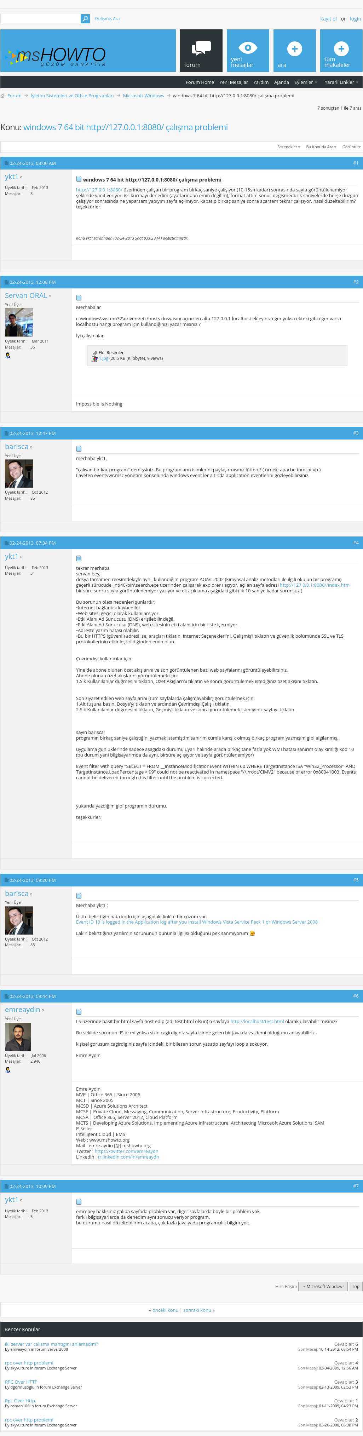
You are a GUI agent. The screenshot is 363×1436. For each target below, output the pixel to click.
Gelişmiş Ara (107, 19)
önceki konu (165, 1310)
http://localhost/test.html (257, 1021)
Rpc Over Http (20, 1400)
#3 (356, 433)
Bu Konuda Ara (320, 146)
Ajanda (281, 82)
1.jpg (103, 358)
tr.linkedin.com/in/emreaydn (128, 1157)
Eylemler (303, 82)
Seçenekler (287, 146)
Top (355, 1286)
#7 (356, 1186)
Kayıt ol (329, 18)
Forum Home (200, 82)
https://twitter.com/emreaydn (127, 1151)
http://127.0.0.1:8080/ (99, 189)
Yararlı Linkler (339, 82)
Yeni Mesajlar (233, 82)
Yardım (261, 82)
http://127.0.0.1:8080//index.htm (315, 585)
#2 (356, 281)
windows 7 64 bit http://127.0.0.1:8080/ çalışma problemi (125, 127)
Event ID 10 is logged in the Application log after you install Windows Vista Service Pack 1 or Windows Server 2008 (197, 922)
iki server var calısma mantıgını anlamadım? (51, 1344)
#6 (356, 996)
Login (355, 18)
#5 (356, 880)
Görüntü (350, 146)
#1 (356, 163)
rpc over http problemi (29, 1363)
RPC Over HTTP (21, 1382)
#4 (356, 542)
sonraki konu (197, 1310)
